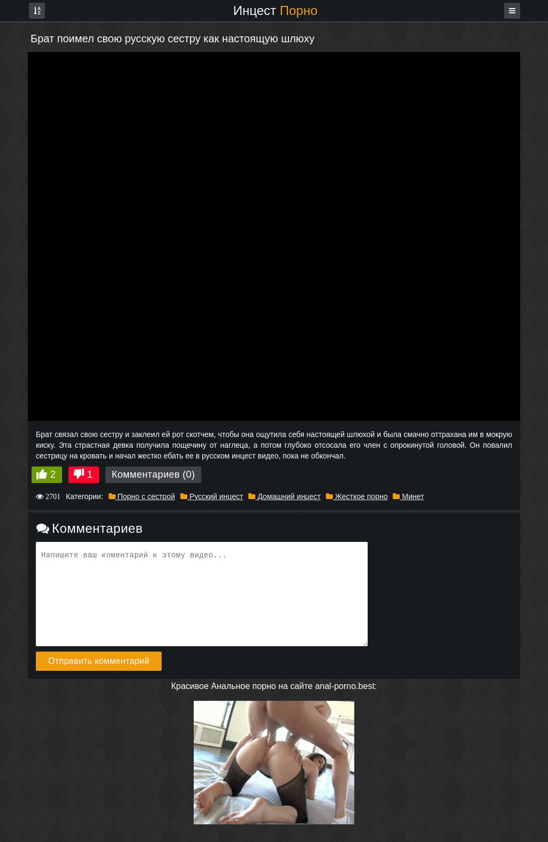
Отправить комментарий (98, 660)
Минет (408, 496)
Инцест (275, 10)
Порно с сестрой (142, 496)
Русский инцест (211, 496)
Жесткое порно (356, 496)
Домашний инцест (284, 496)
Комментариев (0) (153, 474)
